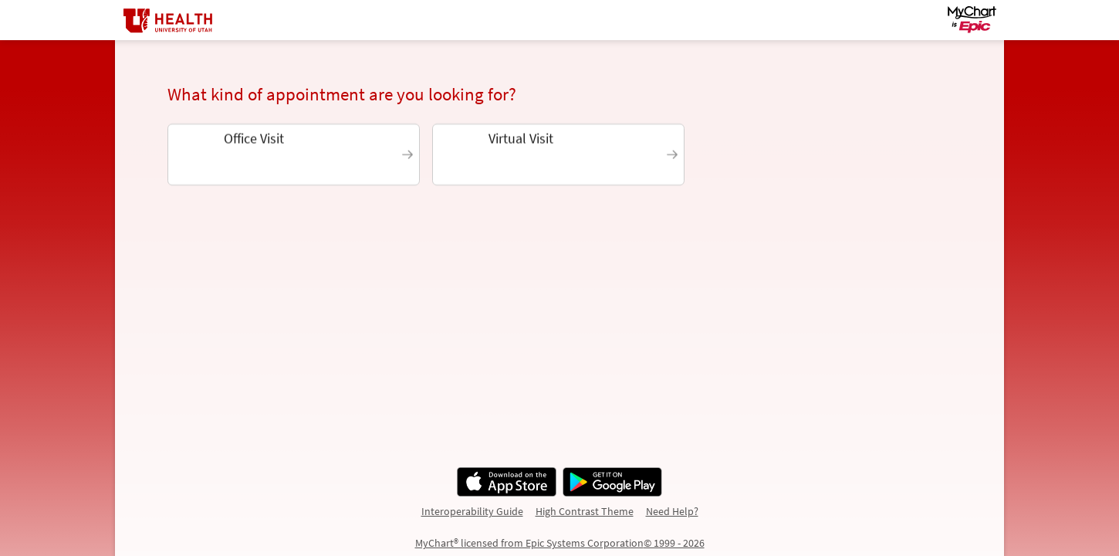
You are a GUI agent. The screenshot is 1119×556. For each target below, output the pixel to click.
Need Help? (672, 511)
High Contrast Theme (585, 511)
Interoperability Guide (472, 511)
